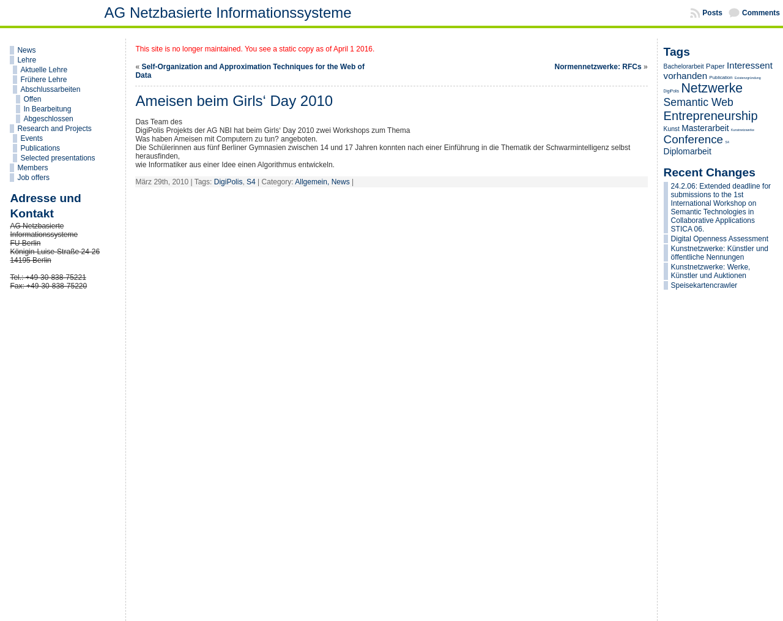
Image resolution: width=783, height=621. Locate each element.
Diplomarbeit (687, 151)
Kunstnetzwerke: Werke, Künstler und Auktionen (711, 271)
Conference (694, 139)
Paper (715, 66)
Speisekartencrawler (704, 285)
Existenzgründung (748, 78)
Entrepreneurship (711, 115)
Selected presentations (57, 158)
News (26, 50)
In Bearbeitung (47, 109)
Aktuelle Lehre (43, 70)
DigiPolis (228, 182)
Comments (761, 13)
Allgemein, (313, 182)
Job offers (33, 177)
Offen (32, 99)
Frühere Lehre (43, 79)
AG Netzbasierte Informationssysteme (228, 12)
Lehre (26, 60)
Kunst (672, 129)
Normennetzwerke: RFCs (598, 66)
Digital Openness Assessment (719, 239)
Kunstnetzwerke (742, 130)
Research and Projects (54, 128)
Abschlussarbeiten (50, 89)
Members (32, 168)
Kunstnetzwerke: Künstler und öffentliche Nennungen (719, 253)
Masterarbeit (705, 128)
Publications (40, 148)
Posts (712, 13)
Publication (721, 77)
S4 (251, 182)
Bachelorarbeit (684, 66)
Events (31, 138)
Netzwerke (712, 88)
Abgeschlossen (48, 119)
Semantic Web (698, 102)
